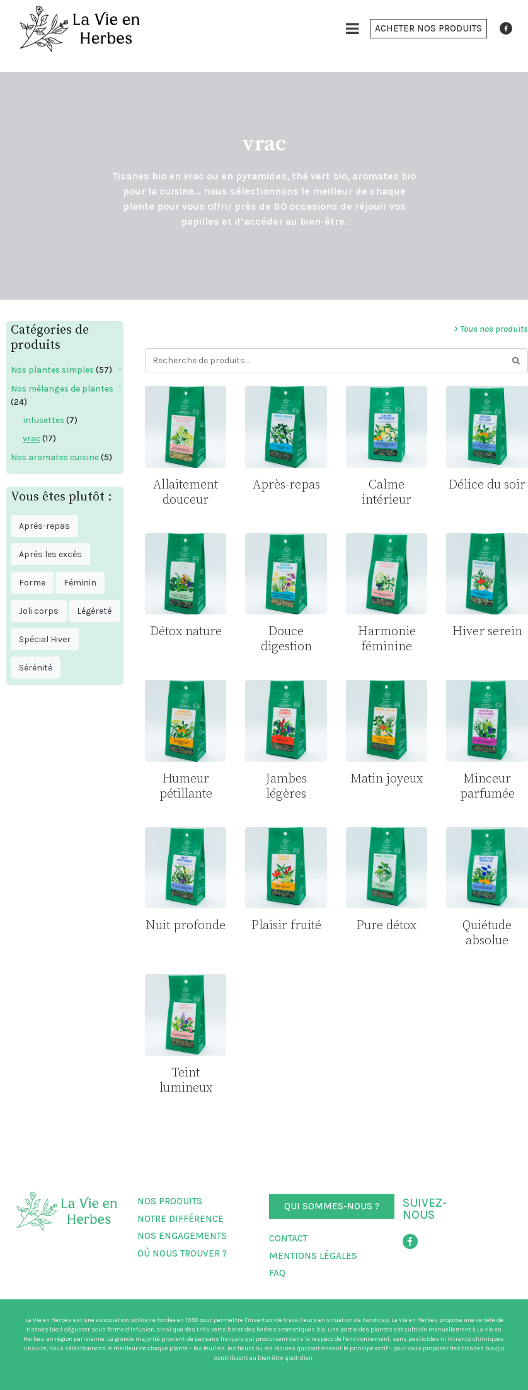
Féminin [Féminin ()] (80, 582)
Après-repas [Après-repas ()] (44, 526)
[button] (428, 28)
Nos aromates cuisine (55, 457)
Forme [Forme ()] (32, 582)
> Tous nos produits (491, 329)
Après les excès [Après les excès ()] (50, 554)
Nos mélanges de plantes (62, 388)
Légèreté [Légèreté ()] (94, 611)
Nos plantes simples (52, 369)
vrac (31, 438)
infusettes (43, 420)
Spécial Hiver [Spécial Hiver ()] (45, 639)
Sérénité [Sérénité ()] (35, 667)
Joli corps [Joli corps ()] (39, 611)
